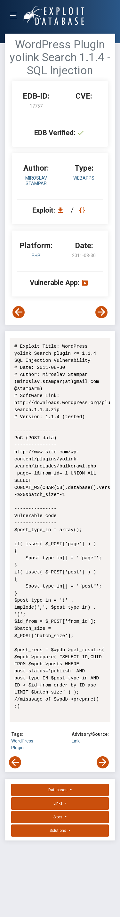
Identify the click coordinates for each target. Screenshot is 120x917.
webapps (83, 178)
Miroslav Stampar (36, 180)
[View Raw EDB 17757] (83, 210)
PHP (36, 255)
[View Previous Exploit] (18, 312)
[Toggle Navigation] (16, 15)
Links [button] (58, 803)
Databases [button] (58, 790)
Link (76, 740)
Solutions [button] (58, 830)
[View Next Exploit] (101, 312)
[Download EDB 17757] (62, 210)
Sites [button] (58, 817)
